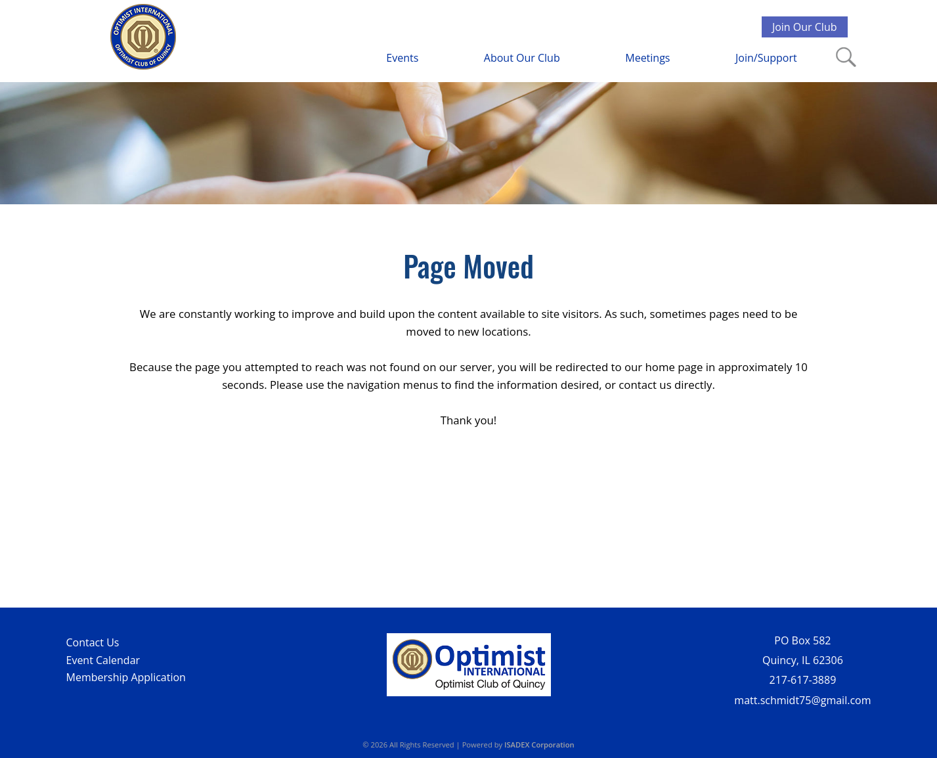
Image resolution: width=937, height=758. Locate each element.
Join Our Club (804, 27)
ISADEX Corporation (539, 744)
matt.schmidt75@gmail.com (802, 700)
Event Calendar (103, 660)
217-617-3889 (803, 680)
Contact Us (93, 642)
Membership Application (126, 677)
